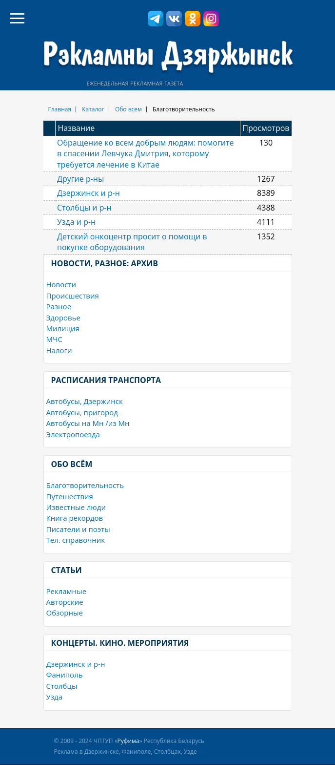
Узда (54, 696)
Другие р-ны (80, 178)
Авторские (64, 602)
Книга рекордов (74, 518)
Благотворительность (85, 485)
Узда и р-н (76, 221)
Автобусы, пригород (82, 412)
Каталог (93, 109)
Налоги (59, 350)
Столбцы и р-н (84, 207)
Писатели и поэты (78, 529)
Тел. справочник (75, 540)
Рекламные (66, 591)
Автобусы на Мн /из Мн (88, 423)
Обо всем (128, 109)
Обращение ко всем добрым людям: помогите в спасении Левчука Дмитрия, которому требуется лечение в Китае (145, 153)
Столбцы (62, 686)
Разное (59, 306)
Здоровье (63, 317)
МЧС (54, 339)
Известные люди (76, 507)
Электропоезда (73, 434)
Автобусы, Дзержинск (84, 401)
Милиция (62, 328)
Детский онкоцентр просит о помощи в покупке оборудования (132, 242)
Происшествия (72, 295)
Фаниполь (64, 675)
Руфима (128, 741)
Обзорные (64, 612)
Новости (61, 284)
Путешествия (69, 496)
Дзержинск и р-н (88, 193)
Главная (60, 109)
